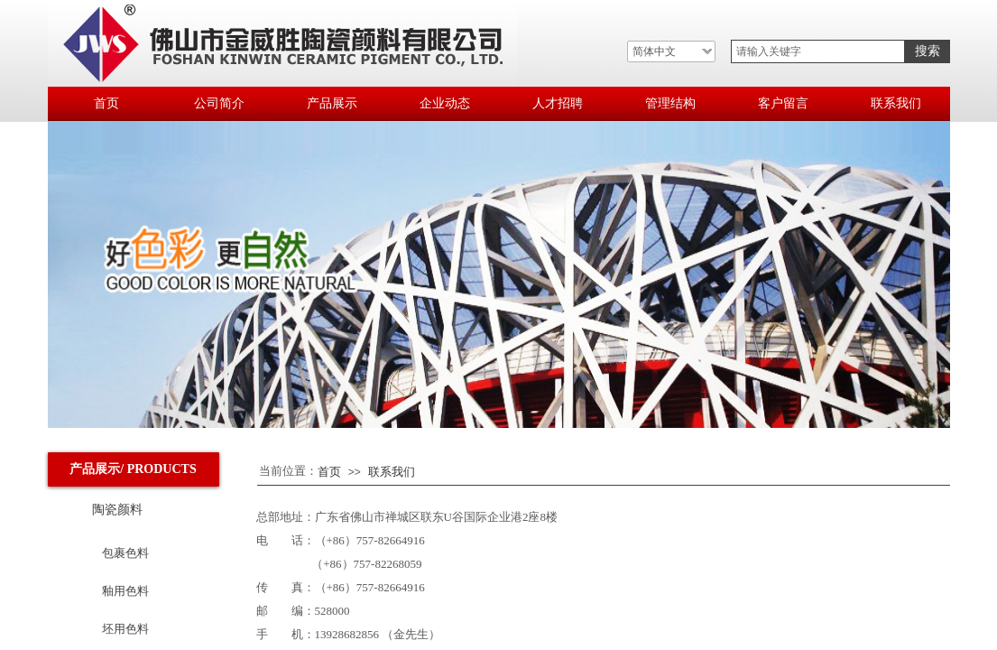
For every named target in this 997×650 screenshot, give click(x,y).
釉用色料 (125, 591)
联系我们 (391, 471)
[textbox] (818, 51)
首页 (329, 471)
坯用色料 (125, 629)
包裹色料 (125, 553)
